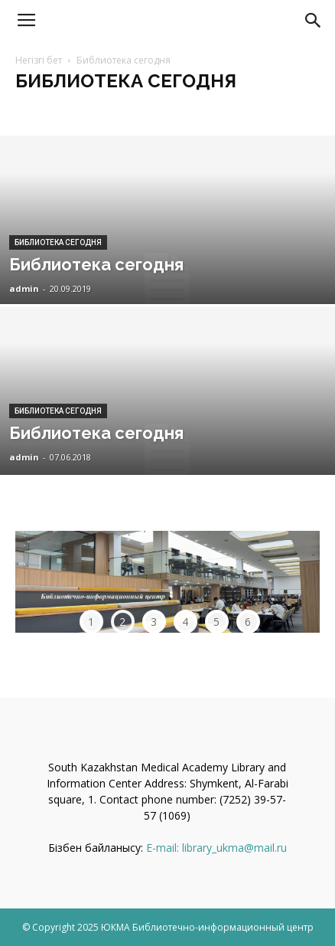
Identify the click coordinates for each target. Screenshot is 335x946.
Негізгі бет (38, 60)
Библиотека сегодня (58, 242)
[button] (313, 20)
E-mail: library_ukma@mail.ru (216, 847)
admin (24, 288)
